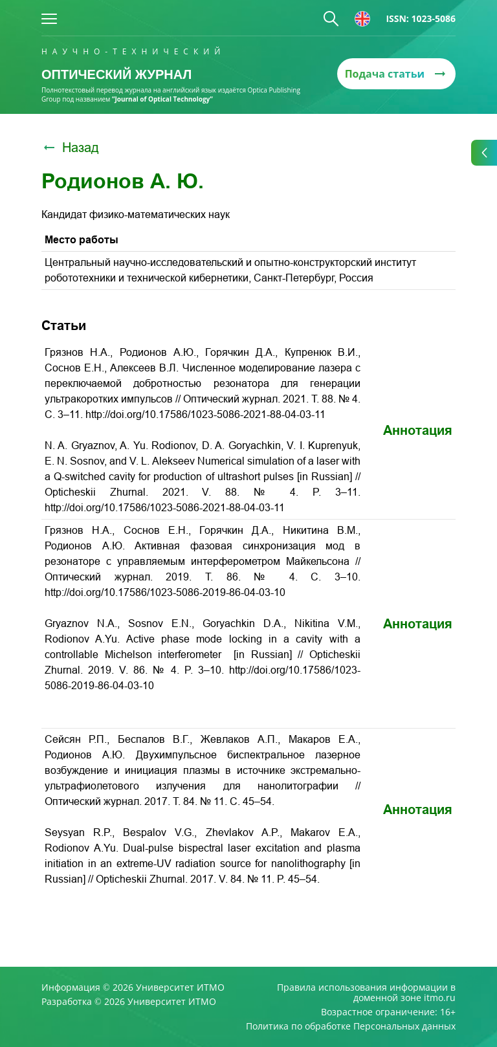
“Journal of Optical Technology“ (162, 99)
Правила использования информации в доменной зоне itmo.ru (366, 992)
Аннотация (417, 430)
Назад (70, 147)
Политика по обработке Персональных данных (351, 1026)
